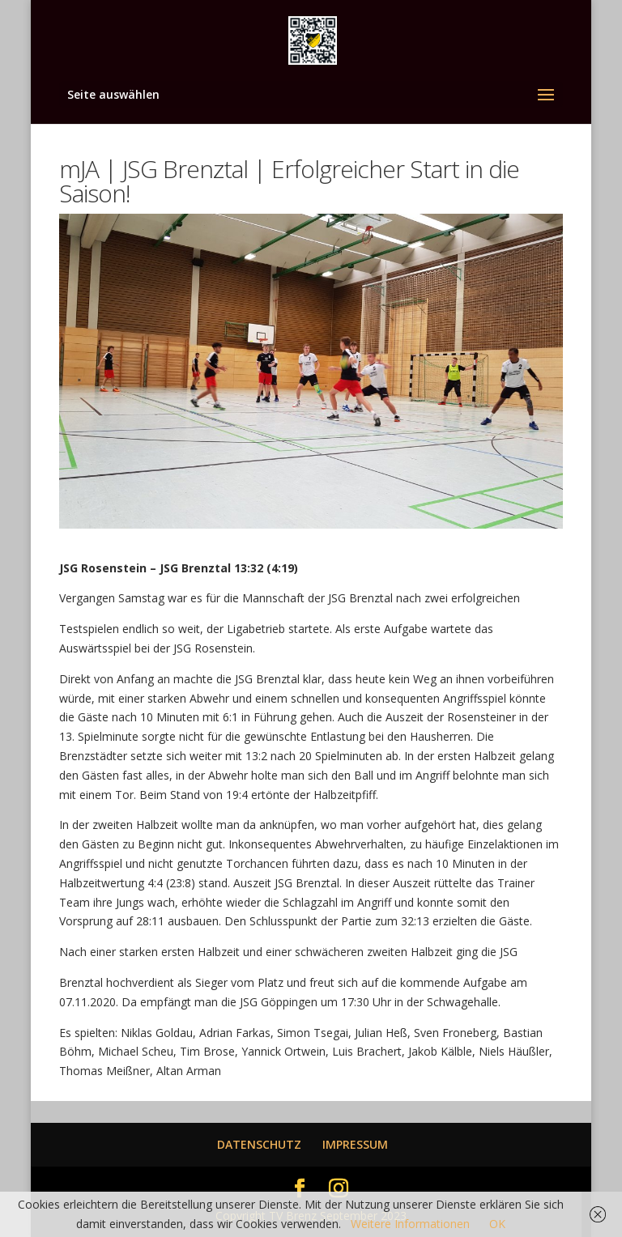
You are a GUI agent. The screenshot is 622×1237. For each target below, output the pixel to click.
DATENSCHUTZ (259, 1144)
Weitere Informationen (410, 1223)
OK (497, 1223)
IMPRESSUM (355, 1144)
